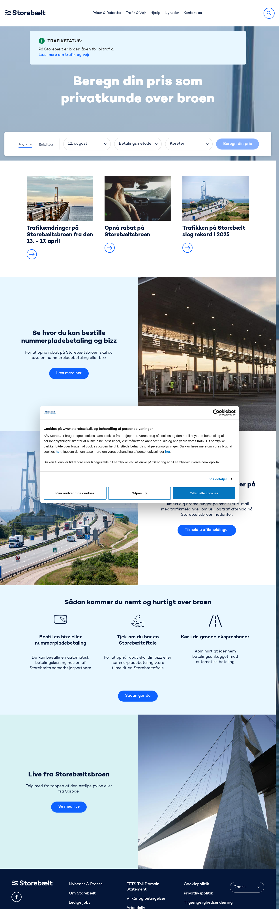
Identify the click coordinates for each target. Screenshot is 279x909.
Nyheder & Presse (86, 858)
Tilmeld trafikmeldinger (207, 504)
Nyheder (172, 13)
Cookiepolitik (196, 858)
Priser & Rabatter (107, 13)
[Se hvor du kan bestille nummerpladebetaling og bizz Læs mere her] (207, 328)
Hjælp (155, 13)
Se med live (69, 781)
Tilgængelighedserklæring (208, 876)
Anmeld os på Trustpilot (206, 886)
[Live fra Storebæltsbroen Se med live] (207, 765)
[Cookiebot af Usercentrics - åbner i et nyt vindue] (216, 412)
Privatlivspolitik (198, 867)
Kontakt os (193, 13)
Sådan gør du (138, 669)
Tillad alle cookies (204, 493)
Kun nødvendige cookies (75, 493)
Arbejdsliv (135, 882)
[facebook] (16, 870)
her (58, 451)
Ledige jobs (79, 876)
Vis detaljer (218, 479)
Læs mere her (69, 347)
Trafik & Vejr (136, 13)
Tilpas (139, 493)
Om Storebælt (82, 867)
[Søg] (269, 13)
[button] (32, 228)
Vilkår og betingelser (145, 872)
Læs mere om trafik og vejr (64, 29)
